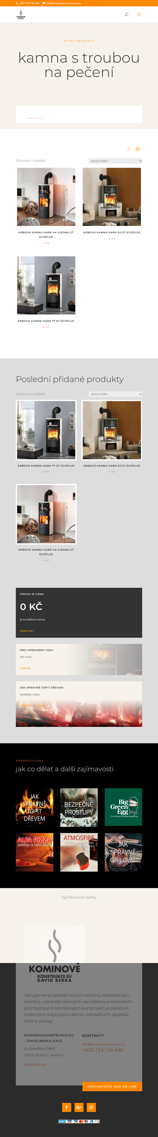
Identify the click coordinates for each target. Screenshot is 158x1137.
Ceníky (25, 668)
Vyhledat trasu (35, 1064)
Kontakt (27, 630)
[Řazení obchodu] (115, 161)
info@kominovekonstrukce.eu (103, 1044)
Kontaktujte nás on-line (112, 1086)
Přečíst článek (33, 705)
